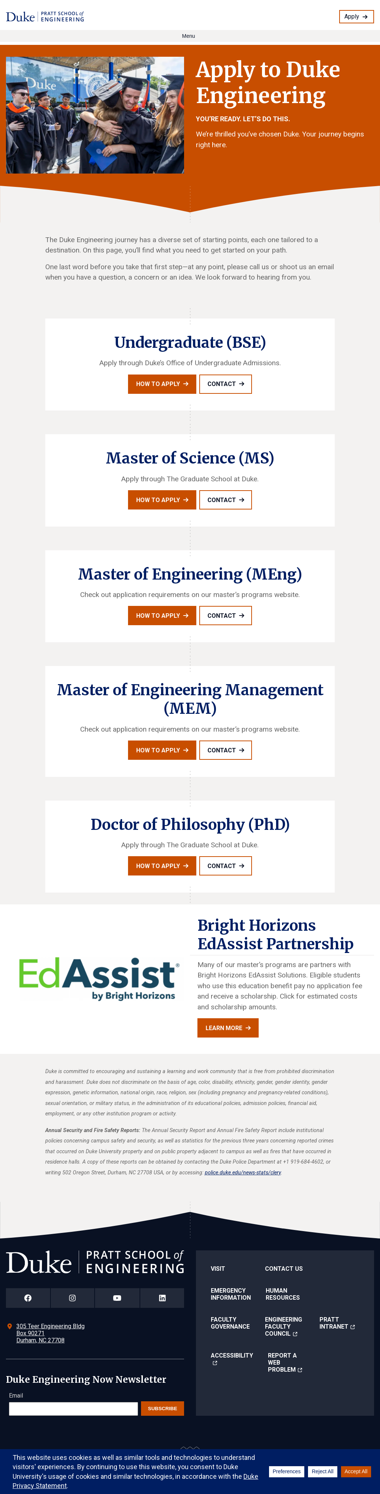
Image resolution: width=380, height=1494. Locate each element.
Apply (351, 16)
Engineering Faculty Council (283, 1326)
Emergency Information (231, 1294)
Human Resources (283, 1294)
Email (16, 1395)
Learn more (224, 1028)
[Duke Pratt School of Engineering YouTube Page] (117, 1298)
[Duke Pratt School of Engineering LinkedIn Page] (162, 1298)
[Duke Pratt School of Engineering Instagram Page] (72, 1298)
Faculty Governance (230, 1323)
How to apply (158, 383)
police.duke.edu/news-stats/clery (243, 1172)
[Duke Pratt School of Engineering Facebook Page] (28, 1298)
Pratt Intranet (334, 1323)
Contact (221, 383)
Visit (218, 1268)
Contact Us (284, 1268)
